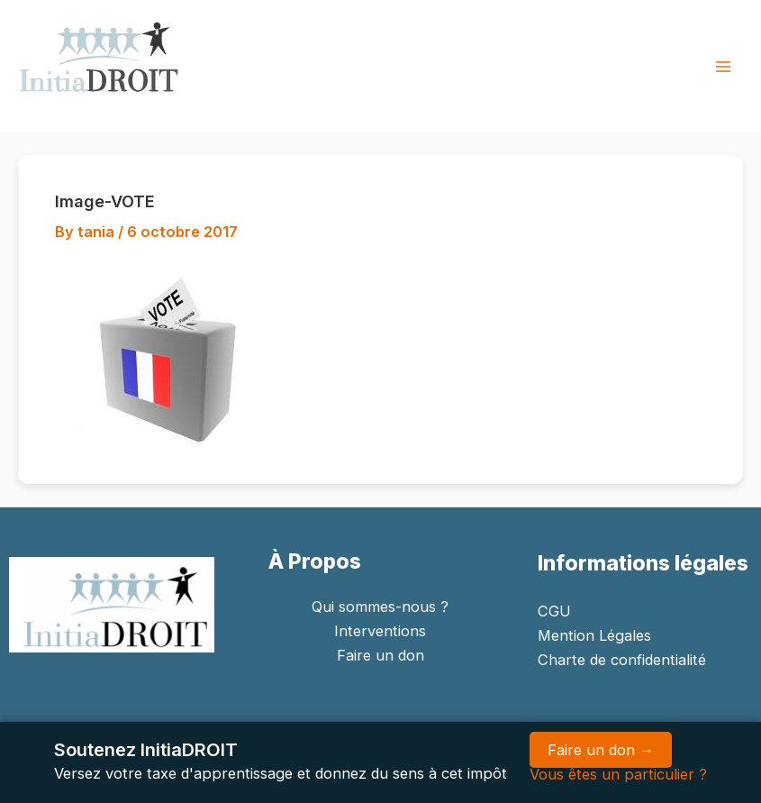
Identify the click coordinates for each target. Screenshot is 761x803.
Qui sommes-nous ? (380, 607)
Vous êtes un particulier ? (618, 774)
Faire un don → (601, 750)
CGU (554, 611)
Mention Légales (594, 635)
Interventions (380, 631)
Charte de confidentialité (622, 660)
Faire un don (380, 655)
